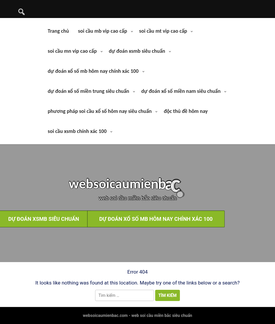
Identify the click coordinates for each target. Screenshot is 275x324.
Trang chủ (58, 31)
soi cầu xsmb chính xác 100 (77, 131)
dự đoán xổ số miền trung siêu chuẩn (88, 91)
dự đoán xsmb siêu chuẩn (137, 51)
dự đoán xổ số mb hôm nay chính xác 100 (93, 71)
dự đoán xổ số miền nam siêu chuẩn (181, 91)
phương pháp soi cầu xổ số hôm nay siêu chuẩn (100, 111)
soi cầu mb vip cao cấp (102, 31)
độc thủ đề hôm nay (186, 111)
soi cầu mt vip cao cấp (163, 31)
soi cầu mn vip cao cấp (72, 51)
